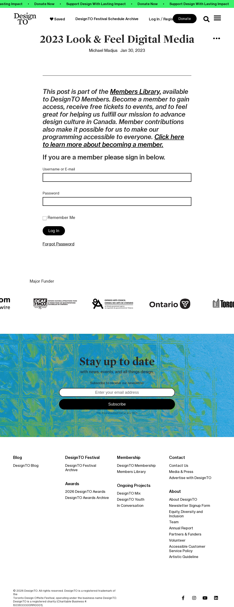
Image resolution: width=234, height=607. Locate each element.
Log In (154, 19)
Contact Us (178, 465)
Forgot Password (58, 243)
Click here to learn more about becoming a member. (113, 140)
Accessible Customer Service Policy (187, 548)
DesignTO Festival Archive (80, 467)
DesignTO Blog (25, 465)
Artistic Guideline (183, 557)
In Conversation (130, 505)
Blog (17, 457)
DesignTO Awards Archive (87, 497)
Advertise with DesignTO (190, 478)
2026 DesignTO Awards (85, 491)
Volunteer (177, 540)
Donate (184, 18)
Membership (128, 457)
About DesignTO (183, 499)
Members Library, (135, 91)
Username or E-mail (59, 169)
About (175, 491)
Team (174, 522)
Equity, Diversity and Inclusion (186, 513)
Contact (177, 457)
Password (51, 193)
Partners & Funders (185, 534)
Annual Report (181, 528)
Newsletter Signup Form (189, 505)
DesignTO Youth (130, 499)
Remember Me (59, 217)
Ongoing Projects (133, 485)
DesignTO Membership (136, 465)
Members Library (131, 471)
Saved (57, 19)
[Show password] (183, 201)
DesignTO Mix (129, 493)
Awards (72, 484)
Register (170, 19)
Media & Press (181, 471)
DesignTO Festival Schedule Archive (106, 19)
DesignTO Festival (82, 457)
